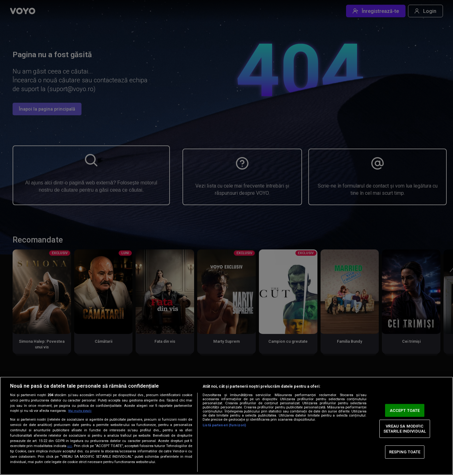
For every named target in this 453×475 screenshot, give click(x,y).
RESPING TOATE (405, 452)
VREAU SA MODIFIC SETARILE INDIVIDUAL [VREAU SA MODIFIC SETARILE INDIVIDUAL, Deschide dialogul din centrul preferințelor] (404, 429)
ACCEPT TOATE (405, 410)
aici (71, 446)
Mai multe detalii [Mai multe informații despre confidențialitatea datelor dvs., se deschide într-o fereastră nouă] (82, 411)
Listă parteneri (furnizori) (224, 425)
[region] (226, 426)
